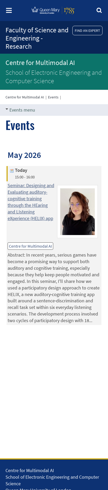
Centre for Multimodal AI (40, 62)
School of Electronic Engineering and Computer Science (54, 76)
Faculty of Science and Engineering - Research (37, 38)
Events (53, 97)
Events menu (20, 110)
